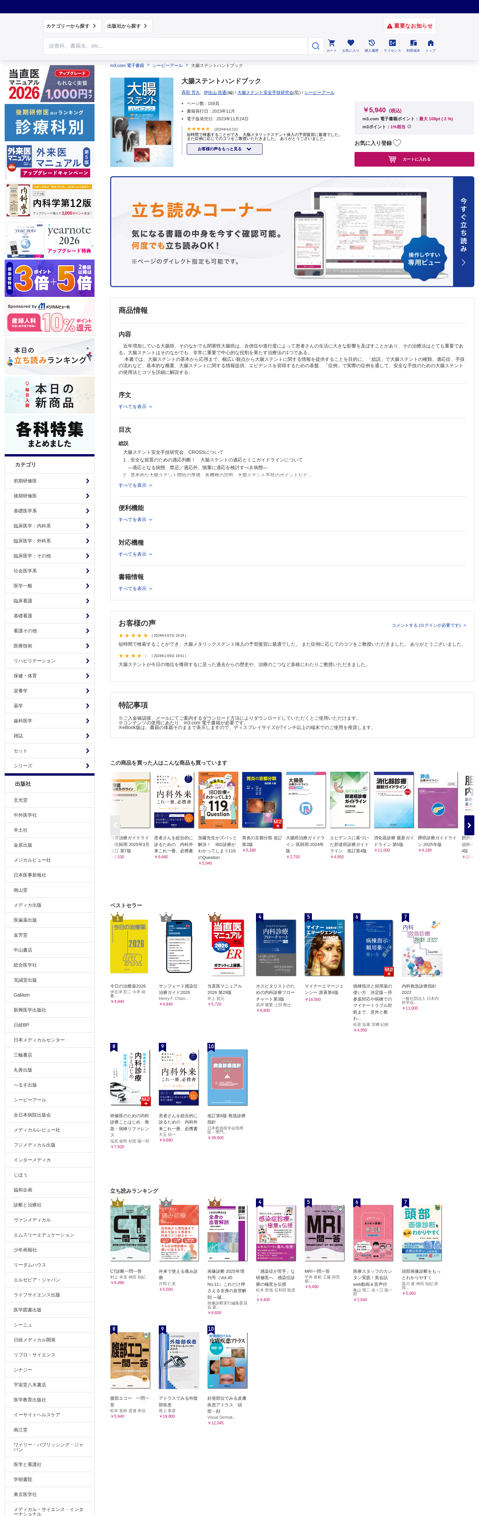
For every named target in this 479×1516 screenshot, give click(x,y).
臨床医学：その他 (32, 555)
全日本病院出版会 (32, 1115)
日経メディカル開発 (35, 1339)
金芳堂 (21, 935)
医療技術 (23, 645)
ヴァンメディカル (32, 1219)
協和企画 (23, 1189)
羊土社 (21, 830)
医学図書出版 (28, 1309)
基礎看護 (23, 615)
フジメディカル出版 (35, 1144)
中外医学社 (25, 815)
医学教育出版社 (30, 1399)
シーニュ (23, 1324)
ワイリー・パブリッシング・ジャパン (49, 1447)
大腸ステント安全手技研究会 (265, 92)
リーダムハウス (30, 1264)
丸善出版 (23, 1070)
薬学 (18, 705)
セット (21, 750)
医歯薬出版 (25, 920)
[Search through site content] (175, 46)
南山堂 (21, 890)
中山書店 (23, 950)
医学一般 (23, 585)
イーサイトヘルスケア (37, 1414)
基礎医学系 (25, 510)
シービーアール (30, 1100)
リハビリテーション (35, 660)
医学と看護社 (28, 1464)
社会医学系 (25, 570)
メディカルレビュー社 (37, 1130)
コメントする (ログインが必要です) (427, 625)
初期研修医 (25, 480)
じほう (21, 1174)
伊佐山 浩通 (215, 92)
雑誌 (18, 735)
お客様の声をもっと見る (220, 149)
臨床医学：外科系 (32, 540)
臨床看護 (23, 600)
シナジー (23, 1369)
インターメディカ (32, 1159)
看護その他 (25, 630)
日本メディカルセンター (39, 1040)
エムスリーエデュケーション (44, 1234)
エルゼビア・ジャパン (37, 1279)
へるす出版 (25, 1085)
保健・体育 (25, 675)
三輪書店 (23, 1055)
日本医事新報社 (30, 875)
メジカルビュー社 (32, 860)
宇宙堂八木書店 (30, 1384)
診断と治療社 (28, 1204)
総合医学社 (25, 965)
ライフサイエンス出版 (37, 1294)
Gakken (22, 995)
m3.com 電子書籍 (127, 65)
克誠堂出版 (25, 980)
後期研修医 (25, 495)
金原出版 (23, 845)
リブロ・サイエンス (35, 1354)
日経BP (21, 1025)
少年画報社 (25, 1249)
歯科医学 (23, 720)
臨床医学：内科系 (32, 525)
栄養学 (21, 690)
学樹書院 (23, 1479)
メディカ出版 (28, 905)
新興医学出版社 (30, 1010)
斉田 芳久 (190, 92)
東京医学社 (25, 1494)
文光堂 (21, 800)
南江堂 (21, 1429)
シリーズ (23, 765)
